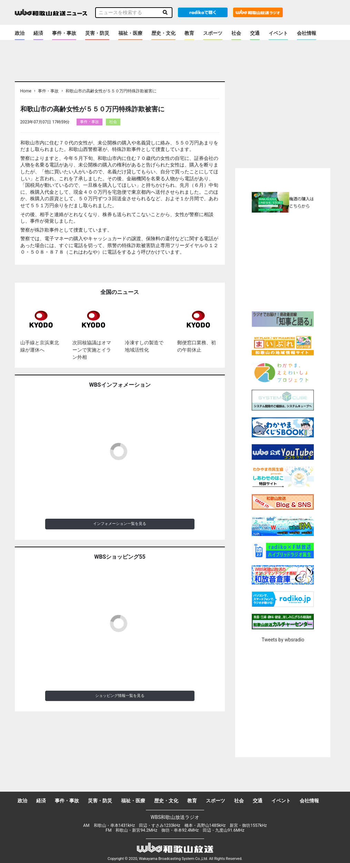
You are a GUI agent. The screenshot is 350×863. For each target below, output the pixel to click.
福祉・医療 (130, 33)
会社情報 (306, 33)
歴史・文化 (163, 33)
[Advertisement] (293, 261)
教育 (189, 33)
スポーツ (212, 33)
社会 (236, 33)
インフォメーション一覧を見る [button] (119, 523)
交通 (255, 33)
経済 (38, 33)
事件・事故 (64, 33)
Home (25, 91)
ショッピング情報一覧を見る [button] (119, 695)
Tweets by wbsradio (283, 639)
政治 (19, 33)
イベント (278, 33)
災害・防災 (97, 33)
